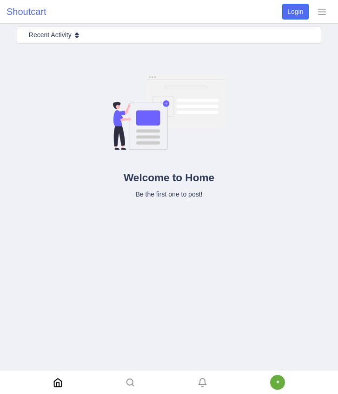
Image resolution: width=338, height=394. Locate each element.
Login (295, 11)
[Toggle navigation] (321, 11)
